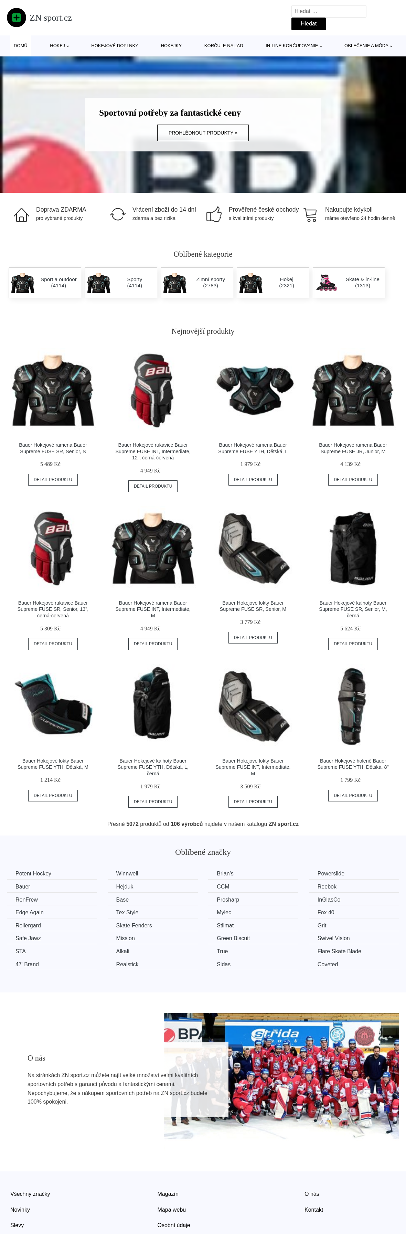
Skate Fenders (134, 925)
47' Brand (27, 964)
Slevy (17, 1225)
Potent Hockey (33, 873)
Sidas (224, 964)
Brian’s (225, 873)
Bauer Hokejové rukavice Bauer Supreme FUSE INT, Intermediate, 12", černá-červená (152, 451)
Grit (322, 925)
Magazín (168, 1194)
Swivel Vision (334, 938)
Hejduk (124, 887)
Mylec (224, 912)
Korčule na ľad (223, 45)
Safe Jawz (28, 938)
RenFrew (26, 900)
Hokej (57, 45)
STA (20, 951)
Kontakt (313, 1210)
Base (122, 900)
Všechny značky (30, 1194)
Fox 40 (326, 912)
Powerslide (331, 873)
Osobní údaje (174, 1225)
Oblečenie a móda (366, 45)
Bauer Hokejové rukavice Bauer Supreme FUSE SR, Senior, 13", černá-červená (53, 609)
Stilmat (225, 925)
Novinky (20, 1210)
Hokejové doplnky (114, 45)
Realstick (127, 964)
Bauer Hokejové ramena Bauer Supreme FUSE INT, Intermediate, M (152, 609)
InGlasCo (329, 900)
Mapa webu (172, 1210)
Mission (125, 938)
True (222, 951)
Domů (21, 45)
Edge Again (29, 912)
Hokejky (171, 45)
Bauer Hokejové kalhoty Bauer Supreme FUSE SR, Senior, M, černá (353, 609)
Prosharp (228, 900)
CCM (223, 887)
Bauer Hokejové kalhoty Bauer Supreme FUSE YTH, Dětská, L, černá (153, 767)
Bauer (22, 887)
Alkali (122, 951)
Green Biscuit (233, 938)
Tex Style (127, 912)
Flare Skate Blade (339, 951)
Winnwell (127, 873)
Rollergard (28, 925)
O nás (311, 1194)
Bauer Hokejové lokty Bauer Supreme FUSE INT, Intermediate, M (252, 767)
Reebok (327, 887)
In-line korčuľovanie (292, 45)
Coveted (328, 964)
